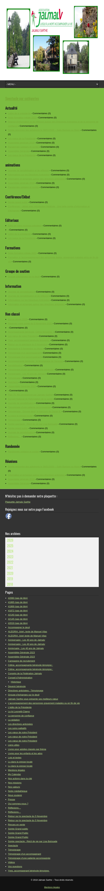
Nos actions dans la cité (20, 778)
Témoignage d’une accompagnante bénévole (30, 369)
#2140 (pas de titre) (18, 614)
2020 (10, 573)
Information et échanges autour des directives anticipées (36, 179)
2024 (10, 551)
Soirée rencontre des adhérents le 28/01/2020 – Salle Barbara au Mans (44, 130)
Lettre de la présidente (19, 113)
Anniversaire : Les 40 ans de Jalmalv (26, 373)
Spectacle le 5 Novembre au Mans (25, 348)
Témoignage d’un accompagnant (24, 353)
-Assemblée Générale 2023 (22, 386)
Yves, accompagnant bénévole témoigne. (29, 340)
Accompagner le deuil (19, 627)
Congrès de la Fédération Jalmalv (25, 673)
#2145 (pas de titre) (18, 619)
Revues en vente (16, 824)
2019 (10, 578)
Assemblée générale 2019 (21, 142)
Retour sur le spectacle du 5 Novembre (27, 344)
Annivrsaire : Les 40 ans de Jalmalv (26, 648)
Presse (11, 799)
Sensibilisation (15, 365)
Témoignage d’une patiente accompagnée (29, 407)
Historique (16, 682)
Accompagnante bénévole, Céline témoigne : (30, 332)
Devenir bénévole (17, 686)
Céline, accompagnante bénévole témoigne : (30, 665)
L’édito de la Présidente (20, 707)
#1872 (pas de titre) (18, 610)
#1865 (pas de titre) (18, 602)
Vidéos (11, 862)
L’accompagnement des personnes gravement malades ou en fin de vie (44, 703)
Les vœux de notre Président (22, 336)
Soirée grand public (18, 202)
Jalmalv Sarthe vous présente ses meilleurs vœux (33, 699)
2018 (10, 584)
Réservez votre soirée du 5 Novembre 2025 (30, 323)
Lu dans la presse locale (20, 415)
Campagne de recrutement (21, 661)
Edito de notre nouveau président (25, 225)
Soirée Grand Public (18, 833)
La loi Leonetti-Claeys (19, 711)
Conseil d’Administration (20, 677)
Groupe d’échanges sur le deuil (23, 276)
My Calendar (14, 774)
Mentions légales (16, 770)
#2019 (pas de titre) (18, 623)
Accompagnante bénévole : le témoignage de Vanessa (35, 361)
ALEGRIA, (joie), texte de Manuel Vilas (27, 631)
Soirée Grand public (18, 828)
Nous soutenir (15, 795)
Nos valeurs (14, 787)
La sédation (14, 720)
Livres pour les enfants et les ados (25, 753)
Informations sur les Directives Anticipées (28, 174)
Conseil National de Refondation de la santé (30, 399)
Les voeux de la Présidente (21, 138)
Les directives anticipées (20, 724)
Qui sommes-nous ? (18, 803)
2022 (10, 562)
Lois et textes (14, 757)
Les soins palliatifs (17, 728)
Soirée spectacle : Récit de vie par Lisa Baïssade (32, 424)
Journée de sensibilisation (21, 291)
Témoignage (14, 378)
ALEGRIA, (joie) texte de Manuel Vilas (27, 635)
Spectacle (13, 382)
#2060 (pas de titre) (18, 598)
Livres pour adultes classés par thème (27, 749)
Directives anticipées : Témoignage (25, 690)
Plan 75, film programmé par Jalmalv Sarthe (30, 394)
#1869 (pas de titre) (18, 606)
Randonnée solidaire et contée (23, 147)
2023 (10, 556)
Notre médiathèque (17, 791)
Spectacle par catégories (22, 98)
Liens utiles (13, 745)
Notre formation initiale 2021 (22, 117)
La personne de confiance (21, 715)
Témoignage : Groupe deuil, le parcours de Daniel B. (34, 411)
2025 (10, 545)
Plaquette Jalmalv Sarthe (18, 502)
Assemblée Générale (18, 151)
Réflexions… (14, 436)
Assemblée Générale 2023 (21, 652)
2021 (10, 567)
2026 (10, 540)
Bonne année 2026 (17, 319)
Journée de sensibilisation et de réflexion (28, 170)
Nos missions (14, 782)
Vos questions (15, 866)
